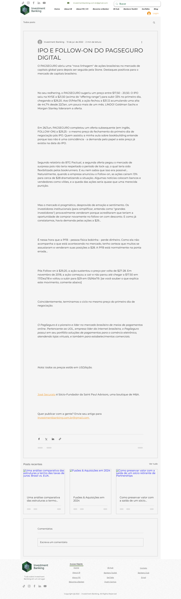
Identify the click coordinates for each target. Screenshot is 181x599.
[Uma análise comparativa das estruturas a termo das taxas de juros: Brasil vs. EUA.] (44, 480)
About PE (76, 577)
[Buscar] (137, 4)
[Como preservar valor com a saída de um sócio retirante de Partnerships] (137, 480)
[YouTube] (44, 3)
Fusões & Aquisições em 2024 (88, 499)
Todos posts (29, 22)
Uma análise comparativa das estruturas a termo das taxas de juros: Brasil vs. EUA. (43, 499)
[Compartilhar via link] (60, 439)
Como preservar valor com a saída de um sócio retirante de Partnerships (137, 499)
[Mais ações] (141, 42)
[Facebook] (33, 3)
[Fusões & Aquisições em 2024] (90, 480)
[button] (154, 22)
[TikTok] (23, 3)
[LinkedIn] (39, 3)
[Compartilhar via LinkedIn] (53, 439)
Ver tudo (153, 464)
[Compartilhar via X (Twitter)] (46, 439)
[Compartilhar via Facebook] (39, 439)
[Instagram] (28, 3)
